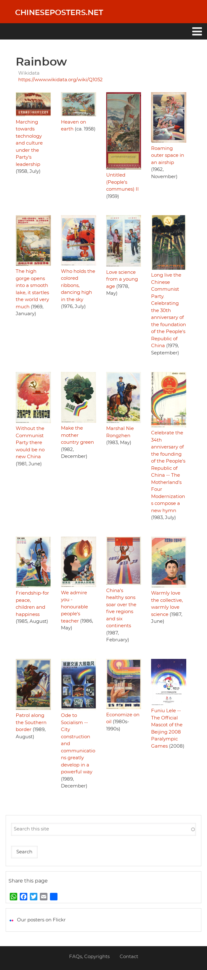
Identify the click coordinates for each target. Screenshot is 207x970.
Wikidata (29, 73)
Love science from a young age (122, 279)
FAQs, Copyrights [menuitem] (89, 956)
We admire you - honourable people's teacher (74, 607)
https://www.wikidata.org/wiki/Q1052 (60, 79)
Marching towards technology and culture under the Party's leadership (29, 143)
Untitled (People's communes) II (122, 182)
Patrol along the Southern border (31, 722)
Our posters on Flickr (41, 920)
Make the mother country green (77, 435)
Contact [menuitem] (129, 956)
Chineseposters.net (59, 13)
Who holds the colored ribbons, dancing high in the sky (78, 285)
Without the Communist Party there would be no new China (30, 442)
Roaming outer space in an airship (167, 155)
